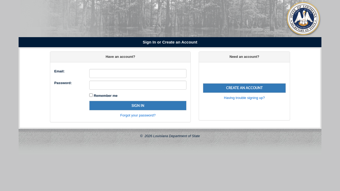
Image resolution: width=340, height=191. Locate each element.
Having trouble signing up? (244, 98)
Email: (59, 71)
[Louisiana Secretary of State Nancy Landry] (102, 19)
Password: (63, 83)
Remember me (105, 96)
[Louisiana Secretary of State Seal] (303, 18)
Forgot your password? (138, 115)
